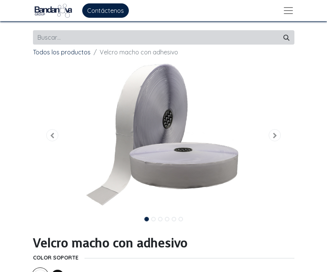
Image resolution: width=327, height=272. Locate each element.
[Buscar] (286, 37)
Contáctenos (105, 10)
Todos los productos (62, 52)
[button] (52, 135)
